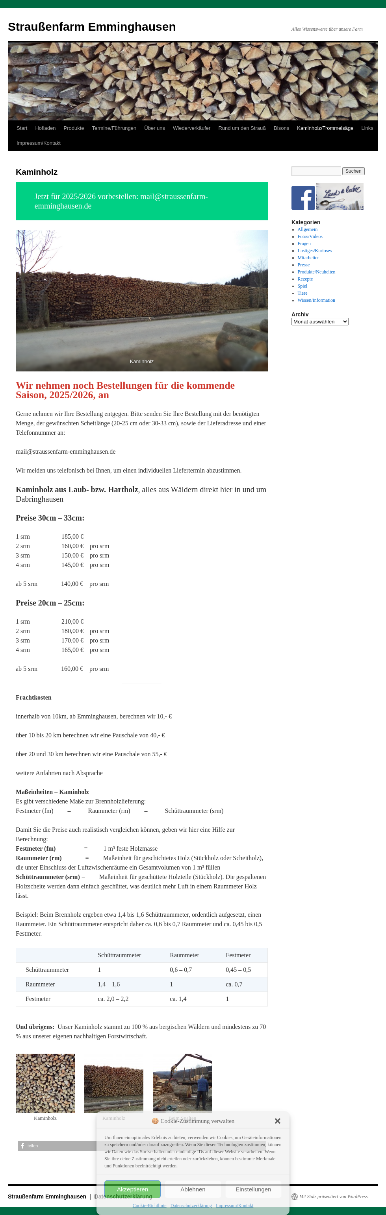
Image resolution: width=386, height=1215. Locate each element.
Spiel (303, 286)
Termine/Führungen (114, 128)
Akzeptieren (132, 1189)
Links (367, 128)
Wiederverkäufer (191, 128)
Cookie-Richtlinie (150, 1205)
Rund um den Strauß (242, 128)
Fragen (304, 243)
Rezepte (305, 279)
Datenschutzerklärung (191, 1205)
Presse (304, 265)
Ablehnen (192, 1189)
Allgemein (308, 229)
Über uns (154, 128)
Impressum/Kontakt (234, 1205)
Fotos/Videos (310, 236)
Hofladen (45, 128)
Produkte (74, 128)
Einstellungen (253, 1189)
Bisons (281, 128)
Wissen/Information (317, 300)
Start (22, 128)
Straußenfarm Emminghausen (92, 26)
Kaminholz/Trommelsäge (325, 128)
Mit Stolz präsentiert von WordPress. (334, 1196)
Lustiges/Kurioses (315, 250)
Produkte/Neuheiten (317, 272)
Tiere (303, 293)
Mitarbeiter (308, 257)
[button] (278, 1121)
